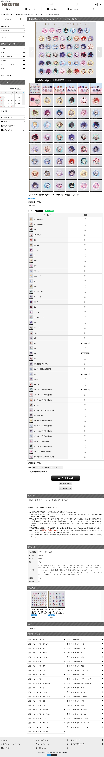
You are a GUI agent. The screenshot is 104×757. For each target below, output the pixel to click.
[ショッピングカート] (96, 4)
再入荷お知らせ (85, 343)
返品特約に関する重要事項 (37, 472)
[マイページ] (100, 4)
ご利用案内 (42, 507)
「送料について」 (41, 516)
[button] (93, 9)
